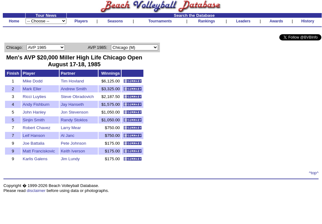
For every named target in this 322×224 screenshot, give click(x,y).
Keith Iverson (73, 151)
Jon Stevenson (74, 112)
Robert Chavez (36, 127)
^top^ (314, 172)
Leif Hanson (34, 135)
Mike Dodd (33, 81)
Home (14, 21)
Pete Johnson (73, 143)
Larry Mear (71, 127)
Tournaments (160, 21)
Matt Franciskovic (39, 151)
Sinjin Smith (34, 120)
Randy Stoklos (74, 120)
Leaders (243, 21)
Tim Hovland (72, 81)
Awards (276, 21)
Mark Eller (32, 88)
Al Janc (67, 135)
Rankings (206, 21)
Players (81, 21)
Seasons (115, 21)
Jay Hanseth (72, 104)
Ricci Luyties (34, 96)
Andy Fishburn (36, 104)
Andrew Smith (74, 88)
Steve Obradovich (77, 96)
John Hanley (34, 112)
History (307, 21)
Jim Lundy (70, 158)
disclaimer (36, 190)
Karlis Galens (35, 158)
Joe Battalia (34, 143)
